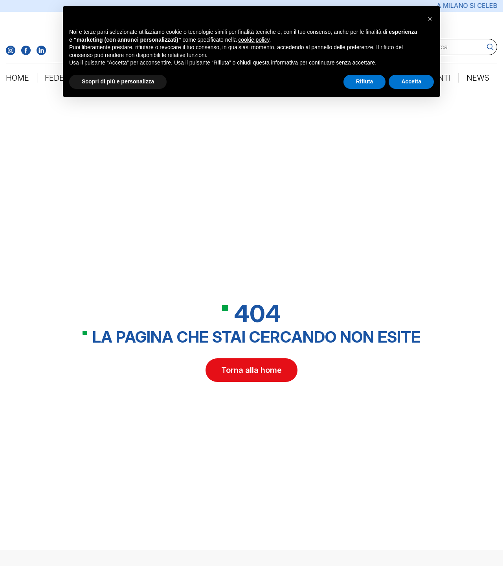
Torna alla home (251, 371)
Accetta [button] (411, 81)
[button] (430, 19)
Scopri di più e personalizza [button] (118, 81)
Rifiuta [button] (364, 81)
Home (17, 78)
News (477, 78)
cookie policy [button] (253, 40)
